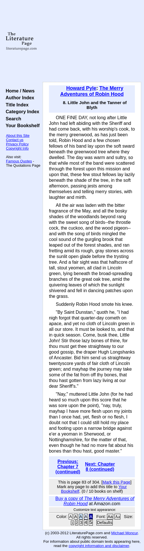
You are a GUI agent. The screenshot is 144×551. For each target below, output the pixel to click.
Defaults (104, 522)
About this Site (18, 135)
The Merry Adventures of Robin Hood (92, 91)
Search (12, 118)
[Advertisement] (92, 41)
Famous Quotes (19, 161)
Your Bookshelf (21, 125)
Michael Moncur (124, 533)
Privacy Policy (17, 144)
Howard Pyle (81, 88)
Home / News (19, 90)
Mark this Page (116, 482)
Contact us (14, 140)
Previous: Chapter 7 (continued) (67, 466)
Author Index (18, 97)
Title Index (15, 104)
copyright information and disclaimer (99, 546)
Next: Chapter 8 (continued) (100, 467)
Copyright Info (17, 148)
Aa (110, 516)
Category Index (21, 111)
